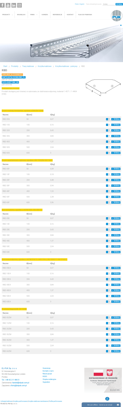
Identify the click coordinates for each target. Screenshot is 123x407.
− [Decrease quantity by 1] (107, 119)
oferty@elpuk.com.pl (18, 385)
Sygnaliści (46, 382)
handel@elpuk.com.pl (20, 383)
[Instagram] (19, 5)
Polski (77, 4)
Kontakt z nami (48, 371)
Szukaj (119, 4)
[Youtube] (8, 5)
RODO (45, 376)
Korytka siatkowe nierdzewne (38, 401)
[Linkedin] (13, 5)
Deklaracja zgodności (12, 74)
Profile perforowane (55, 401)
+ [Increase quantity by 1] (112, 119)
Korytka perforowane (20, 401)
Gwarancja (46, 368)
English (82, 4)
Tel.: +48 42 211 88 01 (11, 380)
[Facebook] (2, 5)
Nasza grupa (47, 374)
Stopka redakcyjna (49, 379)
